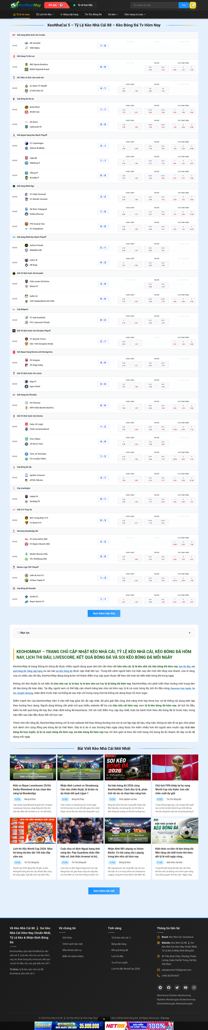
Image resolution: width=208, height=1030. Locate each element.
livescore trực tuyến (183, 688)
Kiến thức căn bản (174, 862)
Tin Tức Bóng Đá (93, 14)
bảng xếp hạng (37, 671)
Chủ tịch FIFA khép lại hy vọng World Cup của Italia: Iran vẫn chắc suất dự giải (172, 789)
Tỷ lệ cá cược (21, 14)
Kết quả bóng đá (120, 950)
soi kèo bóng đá (69, 671)
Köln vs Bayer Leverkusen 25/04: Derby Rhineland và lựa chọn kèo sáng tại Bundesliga (32, 789)
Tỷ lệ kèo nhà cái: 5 (121, 937)
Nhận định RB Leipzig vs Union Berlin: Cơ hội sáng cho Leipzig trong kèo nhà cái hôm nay (126, 852)
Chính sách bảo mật (73, 944)
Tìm (181, 5)
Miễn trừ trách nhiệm (73, 956)
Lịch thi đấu (45, 14)
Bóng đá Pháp (78, 799)
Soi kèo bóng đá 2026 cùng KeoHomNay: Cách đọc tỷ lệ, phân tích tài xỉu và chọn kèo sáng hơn (127, 789)
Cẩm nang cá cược (135, 14)
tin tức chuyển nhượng (26, 693)
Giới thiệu (67, 937)
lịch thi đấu (183, 666)
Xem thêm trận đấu (104, 613)
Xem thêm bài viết (104, 890)
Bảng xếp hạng (69, 14)
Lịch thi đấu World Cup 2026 (126, 968)
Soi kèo (113, 14)
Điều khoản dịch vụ (72, 950)
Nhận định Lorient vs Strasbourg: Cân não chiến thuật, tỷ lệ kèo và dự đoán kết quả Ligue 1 (80, 789)
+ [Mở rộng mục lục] (190, 633)
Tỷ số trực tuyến (120, 962)
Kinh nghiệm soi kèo (128, 799)
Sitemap (165, 1018)
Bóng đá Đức (30, 799)
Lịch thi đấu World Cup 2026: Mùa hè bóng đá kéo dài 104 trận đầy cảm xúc (33, 852)
